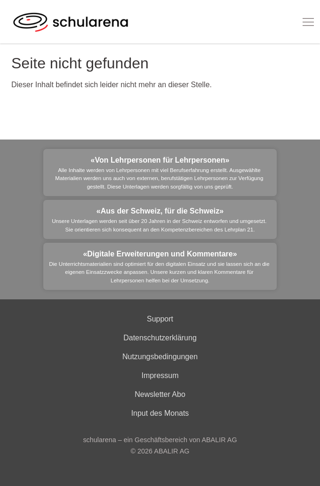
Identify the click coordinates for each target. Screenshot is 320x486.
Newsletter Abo (160, 394)
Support (160, 319)
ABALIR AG (171, 451)
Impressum (159, 375)
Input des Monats (160, 413)
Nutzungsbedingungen (160, 357)
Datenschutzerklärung (160, 338)
